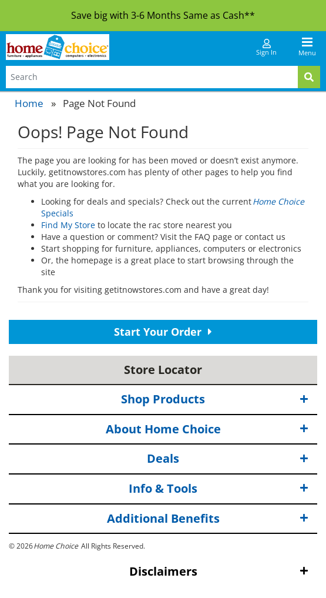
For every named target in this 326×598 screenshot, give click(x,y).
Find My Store (68, 224)
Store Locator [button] (163, 369)
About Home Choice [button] (207, 429)
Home (29, 103)
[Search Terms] (152, 77)
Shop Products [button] (214, 399)
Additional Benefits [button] (208, 518)
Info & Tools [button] (218, 489)
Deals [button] (227, 459)
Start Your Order (163, 332)
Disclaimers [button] (219, 572)
